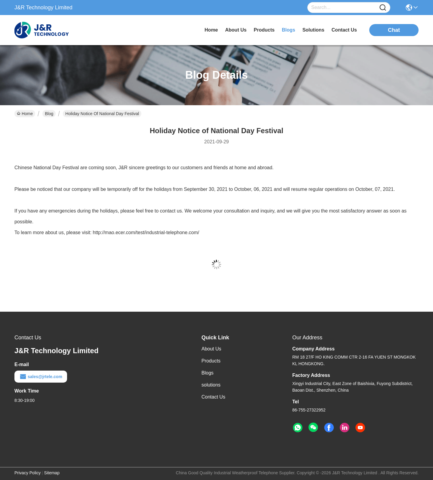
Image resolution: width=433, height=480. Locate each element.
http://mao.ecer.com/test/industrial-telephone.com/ (146, 232)
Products (210, 360)
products (264, 29)
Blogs (207, 372)
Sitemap (52, 472)
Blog (49, 113)
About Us (211, 348)
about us (236, 29)
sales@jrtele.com (40, 376)
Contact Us (213, 396)
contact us (344, 29)
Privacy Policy (27, 472)
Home (211, 29)
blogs (288, 29)
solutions (313, 29)
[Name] (382, 7)
